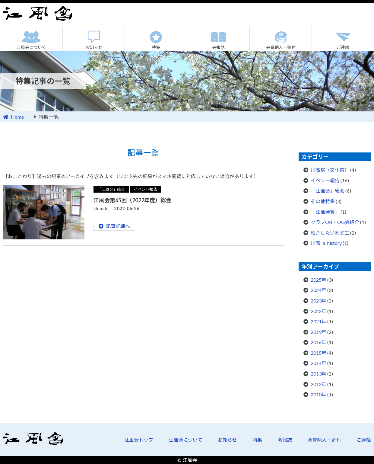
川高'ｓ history (326, 243)
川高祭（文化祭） (330, 170)
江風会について (31, 47)
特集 (156, 47)
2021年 (318, 321)
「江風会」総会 (111, 189)
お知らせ (93, 47)
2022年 (318, 311)
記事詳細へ (118, 226)
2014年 (318, 363)
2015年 (318, 353)
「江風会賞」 (325, 212)
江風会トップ (138, 440)
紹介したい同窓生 (330, 232)
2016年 (318, 342)
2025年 (318, 280)
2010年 (318, 394)
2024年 (318, 290)
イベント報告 (145, 189)
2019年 (318, 332)
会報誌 (218, 47)
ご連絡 (364, 440)
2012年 (318, 384)
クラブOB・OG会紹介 (335, 222)
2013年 (318, 373)
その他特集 (323, 201)
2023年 (318, 300)
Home (17, 117)
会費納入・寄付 (281, 47)
